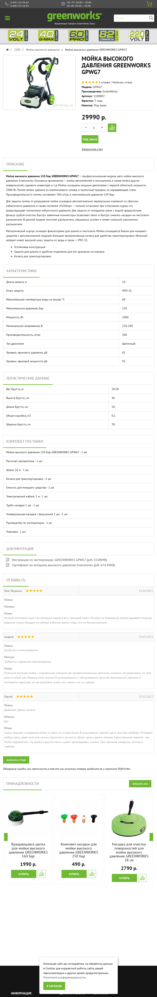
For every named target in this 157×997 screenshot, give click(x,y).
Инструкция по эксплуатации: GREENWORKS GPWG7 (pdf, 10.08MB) (56, 560)
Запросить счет (92, 149)
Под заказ (90, 139)
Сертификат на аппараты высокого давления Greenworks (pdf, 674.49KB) (60, 565)
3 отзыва (104, 82)
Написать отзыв (122, 82)
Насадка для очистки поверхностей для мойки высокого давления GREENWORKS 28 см (129, 852)
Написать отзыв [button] (16, 760)
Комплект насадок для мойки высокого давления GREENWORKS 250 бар (78, 850)
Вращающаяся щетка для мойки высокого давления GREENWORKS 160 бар (28, 850)
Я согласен (54, 986)
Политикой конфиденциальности (64, 977)
